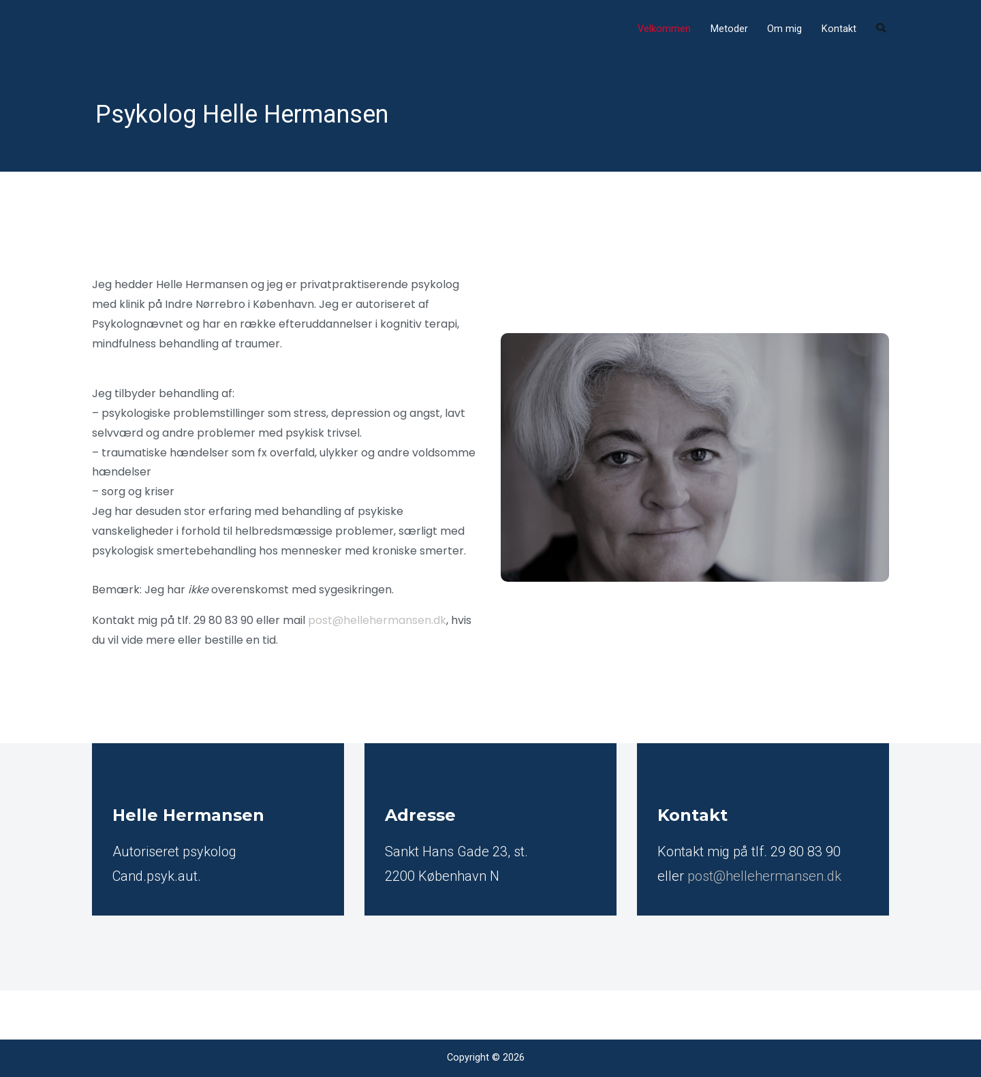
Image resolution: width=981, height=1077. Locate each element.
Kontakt (839, 29)
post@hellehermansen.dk (377, 620)
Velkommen (664, 29)
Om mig (784, 29)
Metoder (729, 29)
